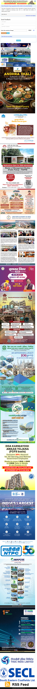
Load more (18, 40)
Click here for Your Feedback (30, 15)
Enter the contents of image (7, 30)
